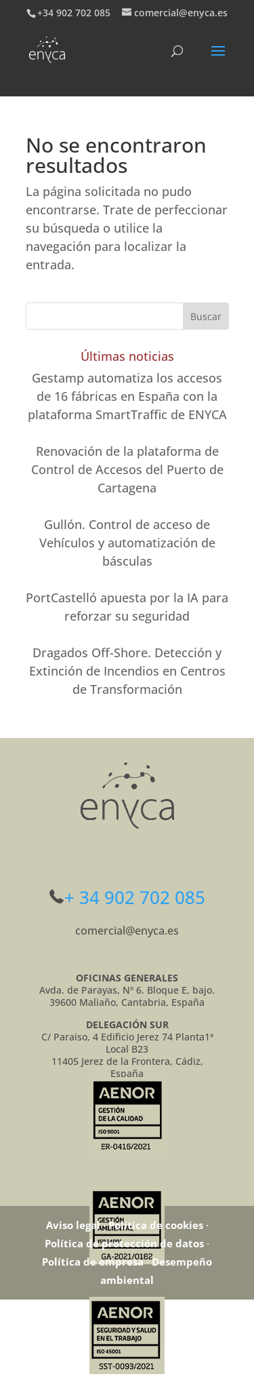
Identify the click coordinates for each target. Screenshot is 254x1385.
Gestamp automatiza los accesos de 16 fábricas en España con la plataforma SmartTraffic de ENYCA (127, 396)
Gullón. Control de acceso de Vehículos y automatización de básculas (127, 542)
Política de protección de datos (124, 1243)
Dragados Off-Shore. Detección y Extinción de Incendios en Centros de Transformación (127, 670)
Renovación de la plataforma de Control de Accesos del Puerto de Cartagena (127, 469)
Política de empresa (93, 1261)
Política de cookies (155, 1225)
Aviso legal (73, 1225)
